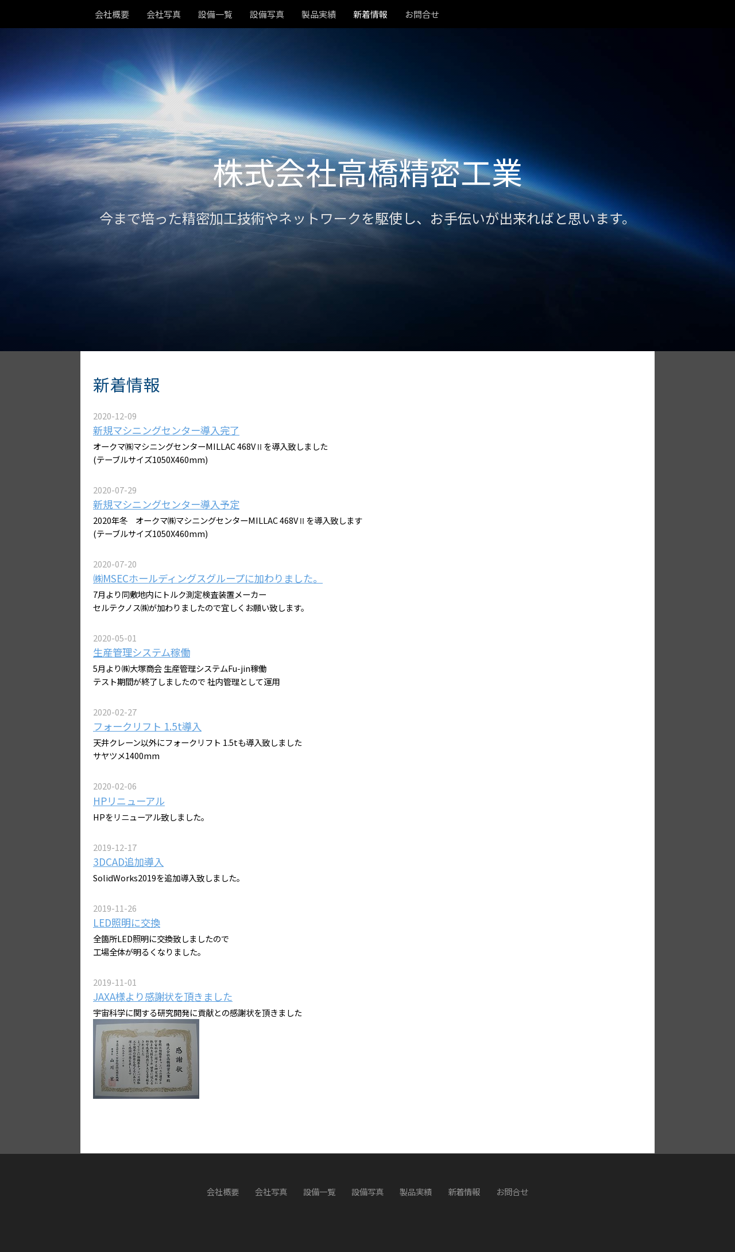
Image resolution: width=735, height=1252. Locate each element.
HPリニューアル (129, 801)
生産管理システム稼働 (141, 652)
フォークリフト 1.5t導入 (147, 726)
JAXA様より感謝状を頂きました (163, 996)
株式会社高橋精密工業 (367, 171)
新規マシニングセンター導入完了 (166, 430)
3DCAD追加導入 (128, 861)
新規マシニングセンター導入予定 (166, 504)
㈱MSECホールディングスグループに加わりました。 (208, 578)
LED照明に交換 (126, 922)
